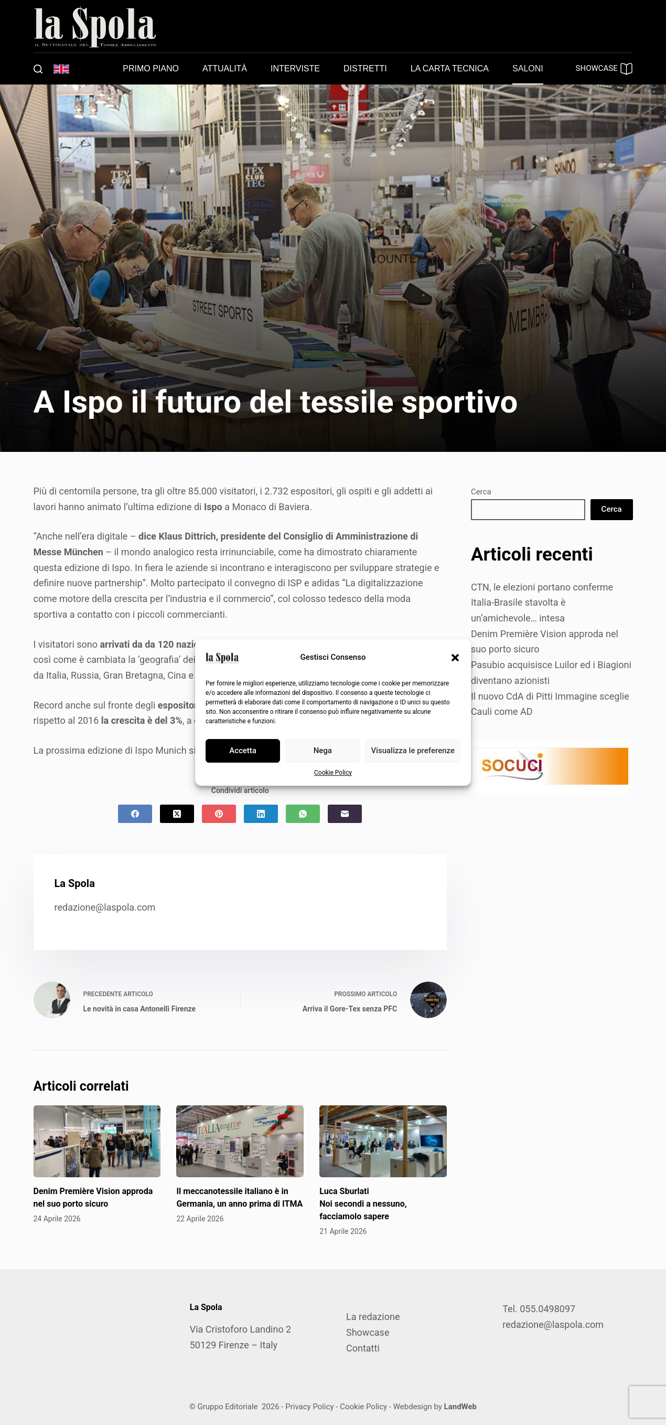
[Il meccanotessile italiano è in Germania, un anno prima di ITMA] (240, 1141)
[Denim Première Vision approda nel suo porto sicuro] (97, 1141)
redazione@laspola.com (105, 907)
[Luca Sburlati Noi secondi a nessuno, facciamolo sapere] (383, 1141)
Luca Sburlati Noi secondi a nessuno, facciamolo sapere (362, 1203)
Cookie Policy (333, 772)
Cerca (481, 492)
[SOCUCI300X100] (549, 766)
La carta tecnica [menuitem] (450, 68)
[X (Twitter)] (177, 814)
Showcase (367, 1332)
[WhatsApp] (303, 814)
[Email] (345, 814)
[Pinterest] (219, 814)
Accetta (242, 750)
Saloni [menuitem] (527, 68)
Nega (323, 750)
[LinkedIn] (261, 814)
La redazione (373, 1316)
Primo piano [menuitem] (151, 68)
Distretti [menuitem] (365, 68)
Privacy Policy (309, 1406)
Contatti (363, 1348)
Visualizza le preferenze (413, 750)
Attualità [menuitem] (224, 68)
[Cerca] (38, 69)
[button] (455, 657)
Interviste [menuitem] (295, 68)
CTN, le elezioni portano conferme (542, 587)
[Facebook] (135, 814)
